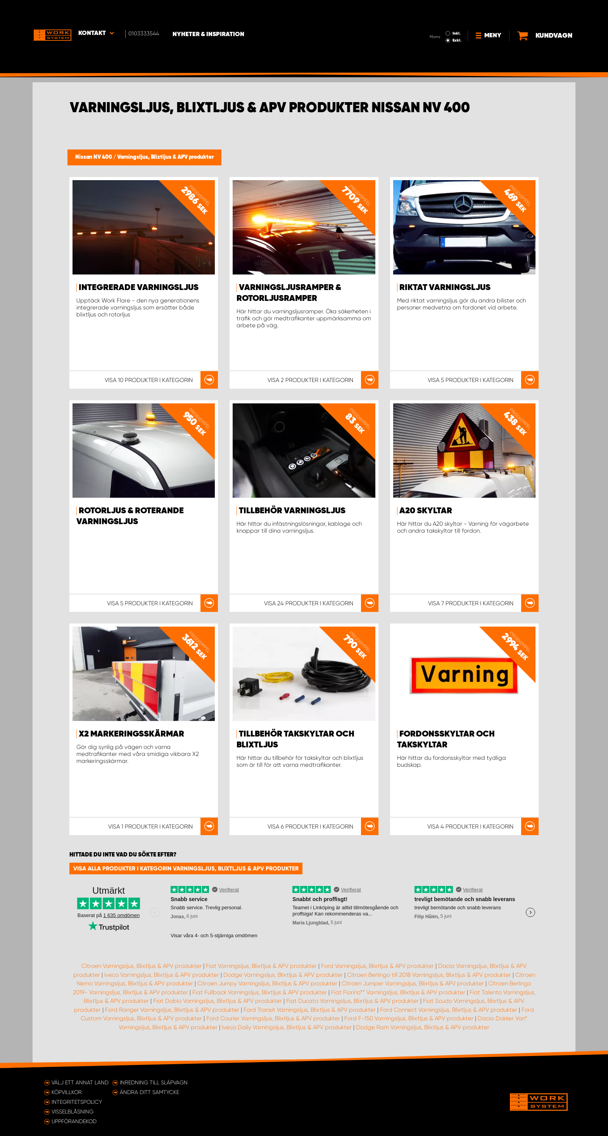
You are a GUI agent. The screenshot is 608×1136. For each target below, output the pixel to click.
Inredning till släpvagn (154, 1082)
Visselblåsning (72, 1111)
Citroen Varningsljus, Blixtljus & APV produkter (141, 965)
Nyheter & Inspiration (211, 12)
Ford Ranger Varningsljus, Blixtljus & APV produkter (172, 1009)
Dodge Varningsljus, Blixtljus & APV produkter (283, 974)
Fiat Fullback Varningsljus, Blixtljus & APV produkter (259, 992)
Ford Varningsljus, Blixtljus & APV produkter (377, 965)
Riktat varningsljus (445, 287)
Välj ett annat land (80, 1082)
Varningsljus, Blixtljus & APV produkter (165, 157)
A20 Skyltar (425, 511)
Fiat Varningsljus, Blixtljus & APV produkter (261, 965)
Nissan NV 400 (94, 157)
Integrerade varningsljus (139, 287)
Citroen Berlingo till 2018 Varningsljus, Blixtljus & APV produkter (429, 974)
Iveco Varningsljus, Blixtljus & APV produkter (161, 974)
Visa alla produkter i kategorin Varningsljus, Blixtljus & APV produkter (186, 868)
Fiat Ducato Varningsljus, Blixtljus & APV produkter (352, 1000)
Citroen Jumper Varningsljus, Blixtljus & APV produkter (413, 983)
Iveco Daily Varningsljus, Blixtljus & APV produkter (287, 1027)
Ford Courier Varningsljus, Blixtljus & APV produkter (273, 1018)
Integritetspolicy (77, 1102)
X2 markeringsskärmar (131, 734)
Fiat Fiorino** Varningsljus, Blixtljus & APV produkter (398, 992)
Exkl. (432, 18)
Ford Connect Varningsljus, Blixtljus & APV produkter (448, 1009)
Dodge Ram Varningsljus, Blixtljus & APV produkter (422, 1027)
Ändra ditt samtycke (149, 1092)
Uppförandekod (74, 1121)
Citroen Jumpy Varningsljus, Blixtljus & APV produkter (267, 983)
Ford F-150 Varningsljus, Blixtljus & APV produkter (408, 1018)
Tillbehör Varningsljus (292, 511)
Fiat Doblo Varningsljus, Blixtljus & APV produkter (217, 1000)
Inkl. (432, 11)
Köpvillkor (67, 1092)
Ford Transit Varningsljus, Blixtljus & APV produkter (310, 1009)
